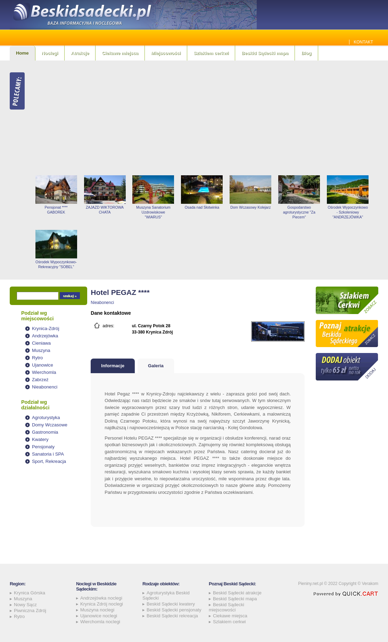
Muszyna (41, 350)
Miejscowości (166, 53)
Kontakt (363, 42)
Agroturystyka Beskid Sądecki (166, 595)
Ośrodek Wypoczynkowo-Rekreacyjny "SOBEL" (56, 264)
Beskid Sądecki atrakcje (237, 592)
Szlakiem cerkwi (211, 53)
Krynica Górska (29, 592)
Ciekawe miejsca (120, 53)
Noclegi (50, 53)
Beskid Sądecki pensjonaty (174, 609)
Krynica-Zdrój (45, 328)
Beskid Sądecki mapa (264, 53)
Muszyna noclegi (97, 609)
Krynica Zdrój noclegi (101, 604)
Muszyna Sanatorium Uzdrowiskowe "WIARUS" (153, 212)
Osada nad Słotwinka (202, 207)
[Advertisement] (205, 118)
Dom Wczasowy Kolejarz (250, 207)
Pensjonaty (43, 446)
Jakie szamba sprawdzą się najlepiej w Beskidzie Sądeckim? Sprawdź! (264, 42)
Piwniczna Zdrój (30, 610)
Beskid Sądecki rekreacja (172, 615)
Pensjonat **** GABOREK (56, 209)
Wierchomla (44, 372)
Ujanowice (42, 365)
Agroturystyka (46, 417)
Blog (306, 53)
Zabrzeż (40, 379)
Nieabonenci (44, 387)
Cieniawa (41, 343)
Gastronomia (45, 432)
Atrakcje (80, 53)
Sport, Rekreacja (49, 461)
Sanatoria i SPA (48, 454)
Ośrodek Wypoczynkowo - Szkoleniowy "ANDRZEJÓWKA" (348, 212)
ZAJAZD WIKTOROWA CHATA (105, 209)
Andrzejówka (45, 335)
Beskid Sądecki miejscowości (226, 607)
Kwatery (40, 439)
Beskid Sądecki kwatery (171, 604)
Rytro (37, 357)
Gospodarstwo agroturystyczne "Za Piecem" (299, 212)
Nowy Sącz (25, 604)
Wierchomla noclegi (100, 621)
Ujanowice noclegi (98, 615)
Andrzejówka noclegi (101, 598)
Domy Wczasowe (49, 424)
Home (22, 53)
